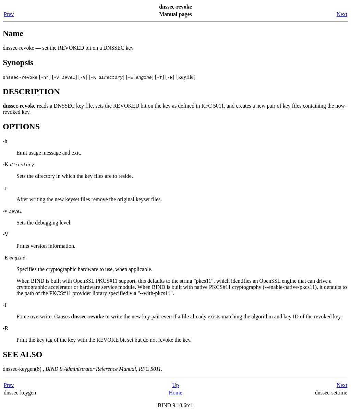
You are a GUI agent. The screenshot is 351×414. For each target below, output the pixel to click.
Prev (9, 14)
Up (175, 385)
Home (175, 392)
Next (342, 14)
